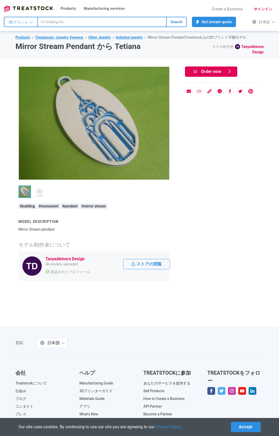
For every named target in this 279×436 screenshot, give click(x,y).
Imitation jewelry (129, 37)
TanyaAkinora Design (65, 258)
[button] (164, 71)
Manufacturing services (104, 8)
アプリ (84, 406)
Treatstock (28, 9)
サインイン (263, 9)
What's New (88, 414)
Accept (245, 426)
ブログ (20, 399)
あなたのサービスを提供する (166, 383)
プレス (20, 414)
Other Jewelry (99, 37)
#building (27, 206)
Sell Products (154, 391)
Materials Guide (92, 399)
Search (177, 22)
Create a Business (227, 9)
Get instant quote (214, 22)
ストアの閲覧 (146, 264)
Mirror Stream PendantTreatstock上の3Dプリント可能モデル (197, 37)
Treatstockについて (31, 383)
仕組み (20, 391)
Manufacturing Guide (96, 383)
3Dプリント (21, 22)
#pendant (70, 206)
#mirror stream (93, 206)
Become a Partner (157, 414)
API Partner (152, 406)
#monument (48, 206)
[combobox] (102, 22)
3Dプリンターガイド (96, 391)
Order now (212, 71)
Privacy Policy (168, 426)
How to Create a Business (164, 399)
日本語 (263, 22)
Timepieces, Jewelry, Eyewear (59, 37)
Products (68, 8)
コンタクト (24, 406)
